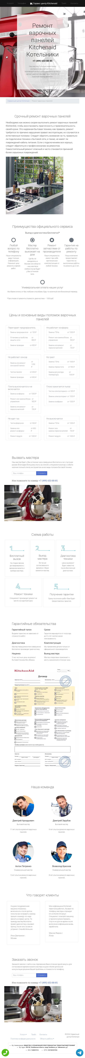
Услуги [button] (9, 3)
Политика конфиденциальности (23, 1039)
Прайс (63, 3)
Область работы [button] (46, 1039)
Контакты (74, 3)
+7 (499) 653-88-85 (42, 61)
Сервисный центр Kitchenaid (18, 101)
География (22, 3)
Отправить (42, 473)
